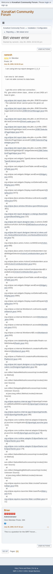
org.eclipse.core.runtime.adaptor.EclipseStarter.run (25, 438)
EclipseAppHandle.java (17, 415)
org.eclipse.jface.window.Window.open (20, 206)
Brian (7, 510)
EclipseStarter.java (12, 441)
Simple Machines (34, 571)
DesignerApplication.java (23, 367)
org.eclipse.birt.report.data (15, 100)
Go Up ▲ (35, 568)
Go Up (5, 551)
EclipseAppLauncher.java (36, 422)
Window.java (42, 206)
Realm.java (19, 343)
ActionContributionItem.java (32, 253)
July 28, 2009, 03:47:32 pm (13, 527)
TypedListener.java (12, 161)
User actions (44, 49)
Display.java (9, 185)
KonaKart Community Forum (17, 13)
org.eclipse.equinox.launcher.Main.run (20, 499)
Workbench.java (18, 351)
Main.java (10, 486)
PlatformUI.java (10, 359)
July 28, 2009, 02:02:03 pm (13, 64)
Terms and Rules (25, 568)
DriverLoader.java (28, 121)
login (47, 2)
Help (16, 568)
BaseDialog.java (17, 217)
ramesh (8, 55)
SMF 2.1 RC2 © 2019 (20, 571)
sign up (4, 5)
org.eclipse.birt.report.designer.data (19, 222)
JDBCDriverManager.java (33, 111)
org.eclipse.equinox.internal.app (17, 401)
